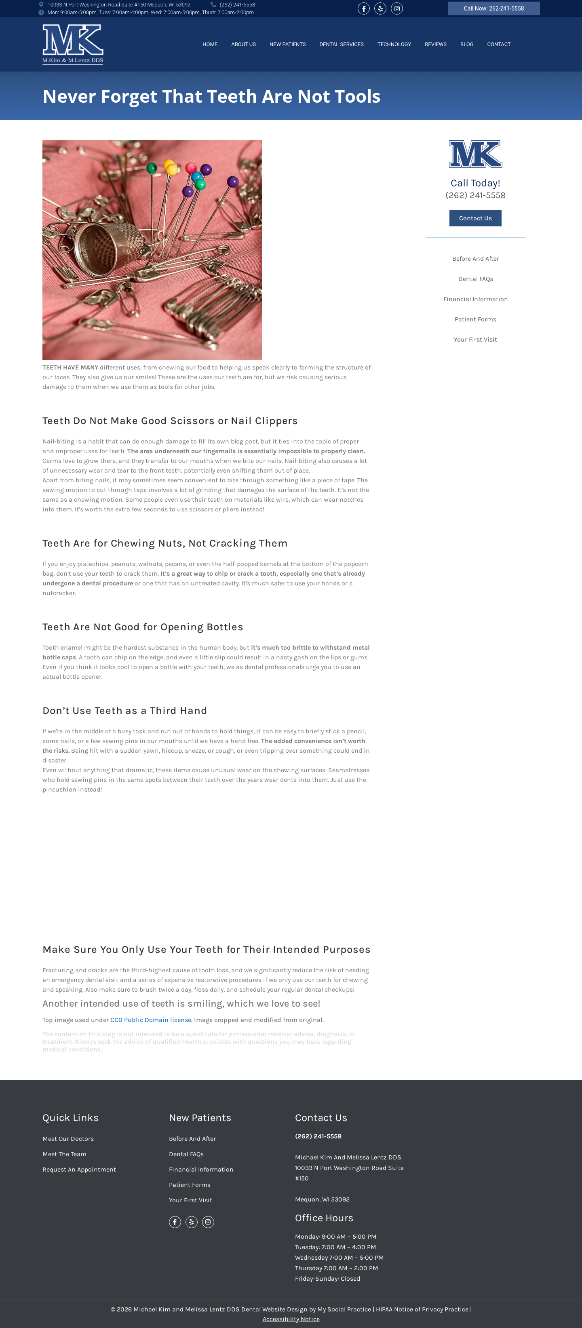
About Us (243, 44)
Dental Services (342, 44)
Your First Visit (475, 339)
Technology (394, 44)
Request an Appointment (79, 1169)
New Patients (288, 44)
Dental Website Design (274, 1309)
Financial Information (475, 299)
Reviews (436, 44)
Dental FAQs (475, 279)
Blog (467, 44)
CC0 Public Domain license (150, 1020)
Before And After (475, 258)
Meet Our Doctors (68, 1138)
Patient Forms (475, 319)
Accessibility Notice (291, 1319)
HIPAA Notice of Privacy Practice (422, 1309)
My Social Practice (344, 1309)
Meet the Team (64, 1154)
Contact (499, 44)
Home (209, 44)
